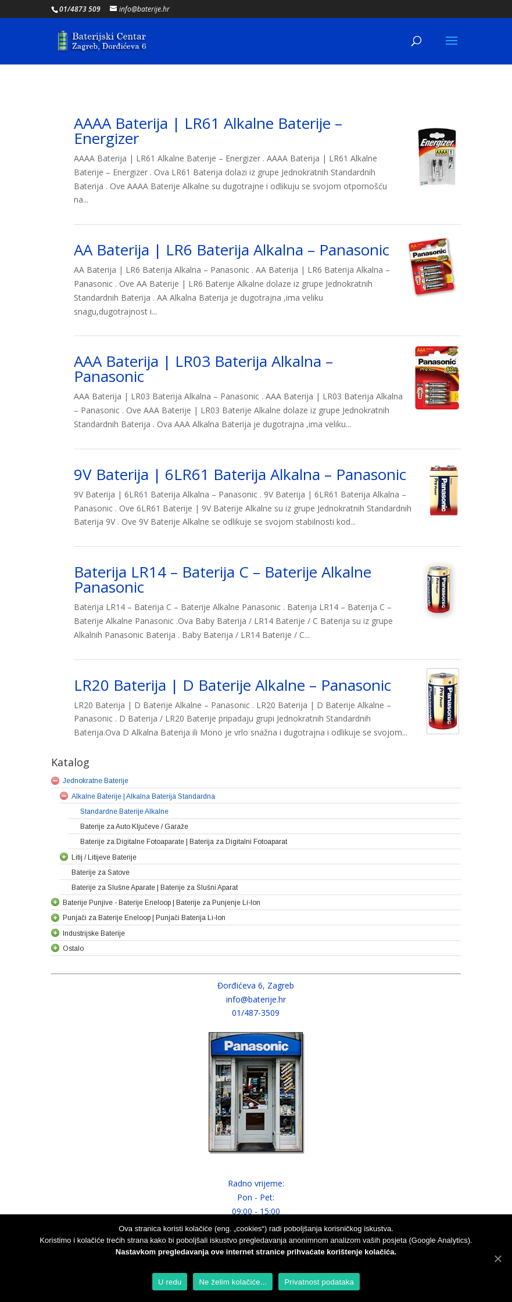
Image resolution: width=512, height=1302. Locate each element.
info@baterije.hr (256, 999)
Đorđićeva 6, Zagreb (255, 985)
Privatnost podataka (319, 1282)
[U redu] (497, 1258)
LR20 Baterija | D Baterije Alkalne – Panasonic (232, 685)
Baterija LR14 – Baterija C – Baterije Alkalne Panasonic (222, 579)
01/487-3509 (256, 1012)
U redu (170, 1282)
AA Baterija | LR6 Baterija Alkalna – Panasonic (231, 249)
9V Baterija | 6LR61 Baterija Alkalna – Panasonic (240, 474)
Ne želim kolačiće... (233, 1282)
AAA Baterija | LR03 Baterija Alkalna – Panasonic (203, 369)
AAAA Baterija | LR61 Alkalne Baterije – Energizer (208, 131)
